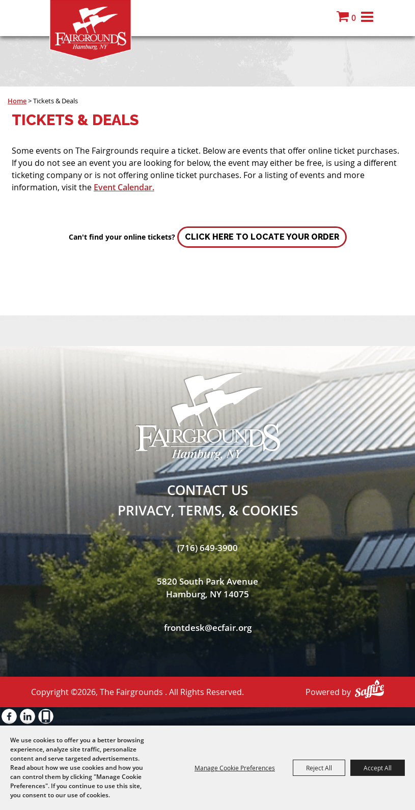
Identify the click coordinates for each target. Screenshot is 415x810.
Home (17, 100)
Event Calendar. (124, 187)
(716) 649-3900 (207, 548)
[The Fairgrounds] (90, 30)
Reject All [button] (319, 768)
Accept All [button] (378, 768)
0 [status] (353, 17)
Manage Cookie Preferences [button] (235, 768)
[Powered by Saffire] (369, 688)
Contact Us (207, 490)
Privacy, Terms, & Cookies (208, 510)
